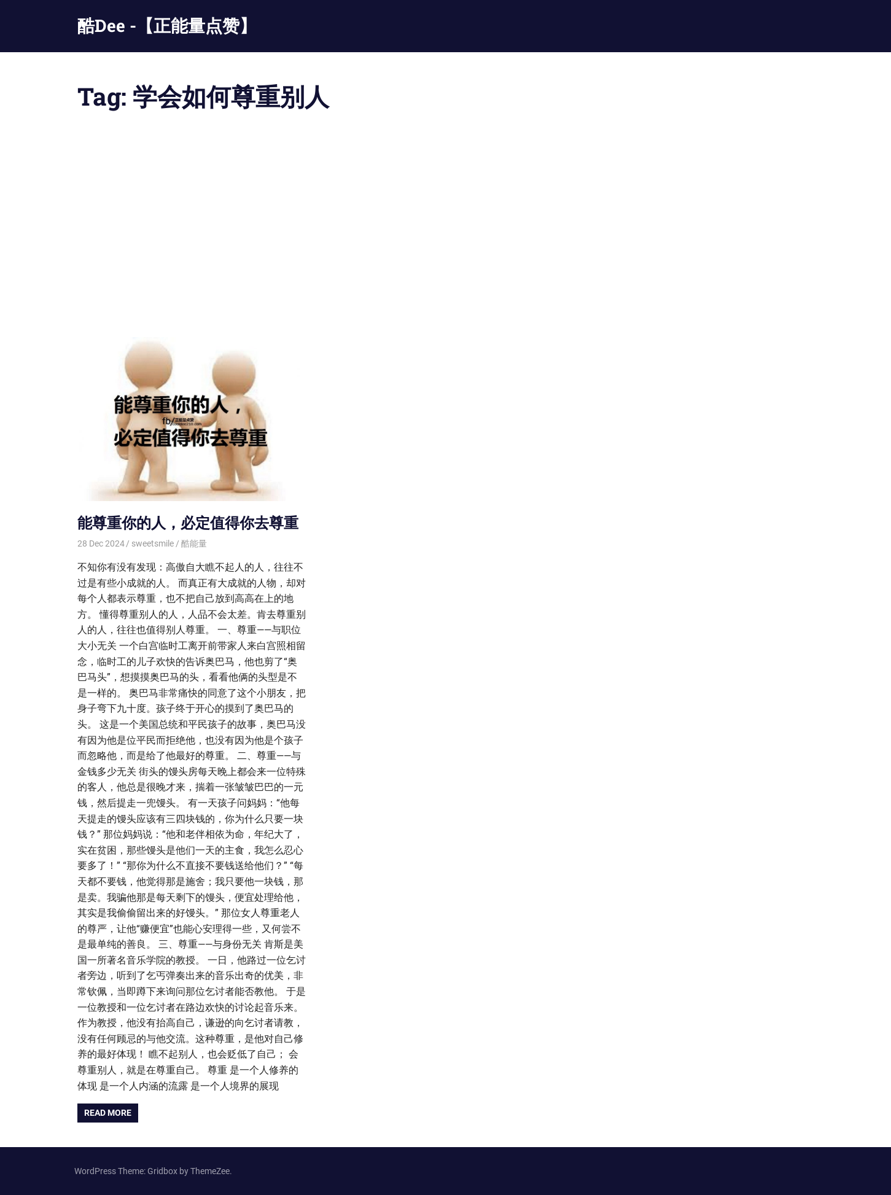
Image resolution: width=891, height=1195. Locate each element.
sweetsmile (152, 543)
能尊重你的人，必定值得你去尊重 (187, 522)
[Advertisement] (445, 227)
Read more (107, 1113)
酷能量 (194, 543)
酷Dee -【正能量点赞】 (167, 25)
